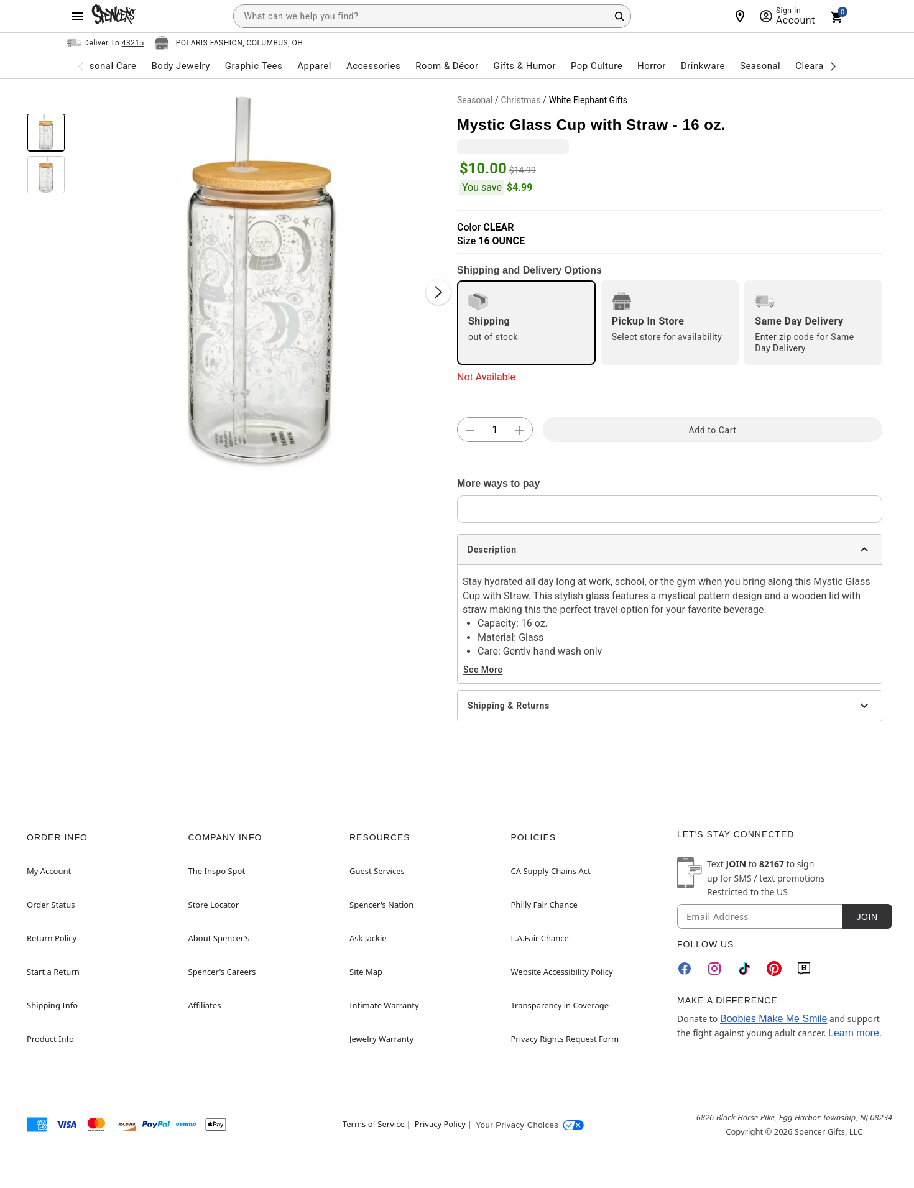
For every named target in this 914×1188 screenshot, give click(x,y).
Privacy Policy (440, 1124)
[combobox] (432, 16)
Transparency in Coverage (560, 1005)
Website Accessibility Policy (562, 971)
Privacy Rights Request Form (565, 1038)
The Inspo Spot (217, 871)
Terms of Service (374, 1124)
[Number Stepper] (494, 430)
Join (866, 917)
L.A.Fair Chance (540, 938)
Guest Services (377, 871)
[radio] (526, 322)
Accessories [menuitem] (373, 65)
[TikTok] (744, 968)
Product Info (50, 1038)
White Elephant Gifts (588, 100)
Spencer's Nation (381, 904)
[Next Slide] (438, 292)
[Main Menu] (78, 16)
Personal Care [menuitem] (106, 65)
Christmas (521, 100)
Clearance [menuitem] (817, 65)
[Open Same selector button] (105, 42)
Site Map (365, 971)
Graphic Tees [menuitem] (253, 65)
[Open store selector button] (228, 42)
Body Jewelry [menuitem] (180, 65)
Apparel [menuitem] (314, 65)
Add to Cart (713, 430)
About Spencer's (219, 938)
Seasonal (474, 100)
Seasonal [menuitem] (760, 65)
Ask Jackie (368, 938)
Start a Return (53, 971)
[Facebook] (684, 968)
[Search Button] (619, 16)
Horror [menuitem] (651, 65)
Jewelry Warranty (381, 1038)
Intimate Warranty (384, 1005)
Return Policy (51, 938)
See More (482, 670)
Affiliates (204, 1005)
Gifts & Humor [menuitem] (524, 65)
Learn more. (855, 1033)
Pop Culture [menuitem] (596, 65)
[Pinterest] (774, 968)
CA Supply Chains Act (551, 871)
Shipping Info (52, 1005)
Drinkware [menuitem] (703, 65)
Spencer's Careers (222, 971)
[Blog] (803, 968)
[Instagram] (714, 968)
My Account (49, 871)
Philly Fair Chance (544, 904)
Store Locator (213, 904)
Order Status (51, 904)
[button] (261, 280)
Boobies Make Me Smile (774, 1018)
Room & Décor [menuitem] (446, 65)
